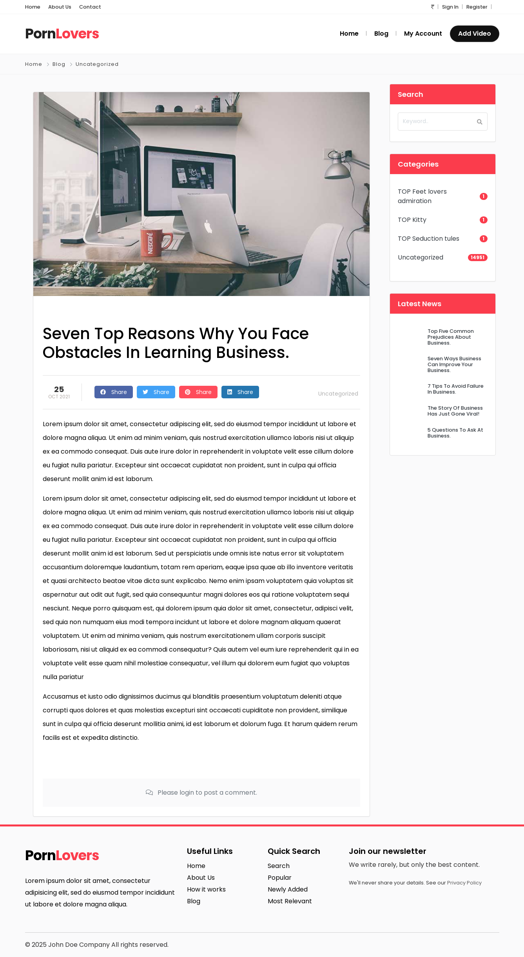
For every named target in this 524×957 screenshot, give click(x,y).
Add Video (474, 33)
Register (477, 7)
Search (279, 865)
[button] (432, 7)
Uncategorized (97, 64)
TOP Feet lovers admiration (422, 196)
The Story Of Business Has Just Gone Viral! (455, 411)
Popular (280, 877)
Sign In (450, 7)
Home (32, 7)
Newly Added (288, 889)
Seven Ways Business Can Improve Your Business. (454, 364)
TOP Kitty (412, 219)
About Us (59, 7)
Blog (59, 64)
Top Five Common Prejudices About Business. (451, 337)
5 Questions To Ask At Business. (455, 433)
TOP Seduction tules (428, 238)
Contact (90, 7)
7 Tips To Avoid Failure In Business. (456, 389)
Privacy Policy (464, 882)
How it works (206, 889)
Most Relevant (290, 901)
